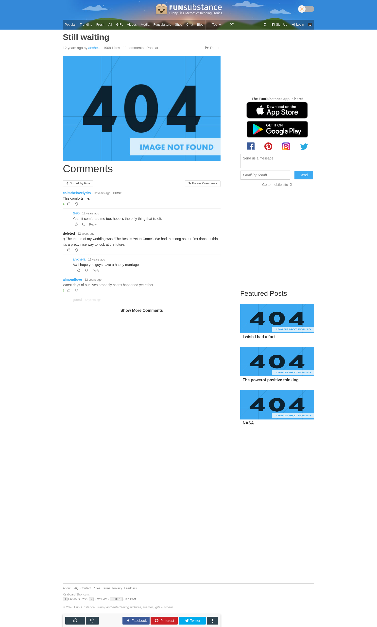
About (66, 588)
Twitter (192, 621)
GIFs (119, 24)
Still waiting (86, 37)
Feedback (130, 588)
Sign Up (279, 24)
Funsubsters (162, 24)
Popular (70, 24)
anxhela (94, 48)
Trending (86, 24)
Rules (96, 588)
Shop (178, 24)
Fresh (100, 24)
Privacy (117, 588)
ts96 (76, 213)
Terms (106, 588)
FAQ (76, 588)
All (110, 24)
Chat (189, 24)
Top (216, 24)
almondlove (72, 279)
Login (297, 24)
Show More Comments (141, 310)
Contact (86, 588)
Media (145, 24)
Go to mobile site (275, 185)
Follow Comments (202, 183)
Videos (132, 24)
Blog (200, 24)
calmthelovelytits (77, 193)
